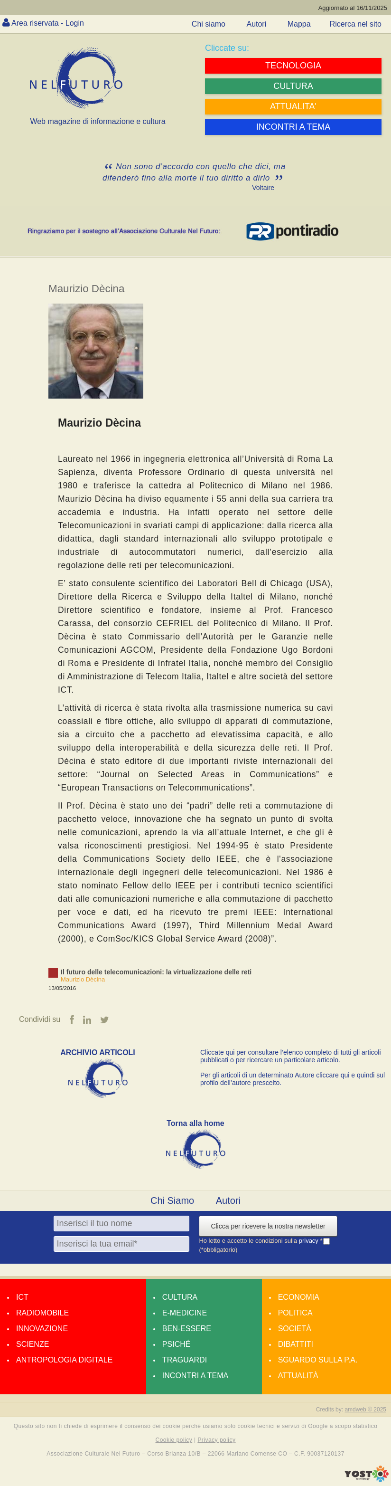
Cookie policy (174, 1440)
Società (294, 1328)
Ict (22, 1297)
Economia (298, 1297)
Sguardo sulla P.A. (318, 1360)
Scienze (32, 1344)
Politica (295, 1313)
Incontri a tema (195, 1376)
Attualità (298, 1376)
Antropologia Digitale (64, 1360)
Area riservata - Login (47, 23)
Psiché (176, 1344)
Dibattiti (295, 1344)
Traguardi (184, 1360)
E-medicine (184, 1313)
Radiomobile (42, 1313)
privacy (309, 1240)
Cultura (179, 1297)
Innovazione (42, 1328)
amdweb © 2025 (365, 1409)
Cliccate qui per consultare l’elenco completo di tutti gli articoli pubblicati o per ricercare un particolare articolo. (290, 1056)
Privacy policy (216, 1440)
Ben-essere (186, 1328)
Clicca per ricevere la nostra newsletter (268, 1226)
